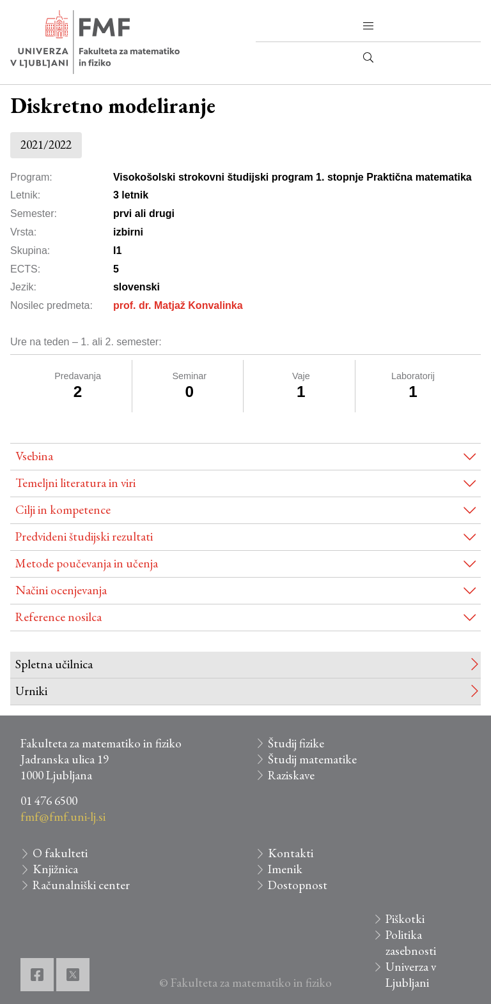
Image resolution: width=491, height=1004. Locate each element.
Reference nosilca (58, 617)
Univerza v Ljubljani (411, 975)
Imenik (285, 869)
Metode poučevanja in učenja (86, 563)
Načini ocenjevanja (61, 590)
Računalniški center (81, 885)
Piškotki (405, 919)
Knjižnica (55, 869)
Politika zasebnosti (411, 943)
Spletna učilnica (54, 664)
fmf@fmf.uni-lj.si (62, 817)
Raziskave (291, 775)
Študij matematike (312, 759)
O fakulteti (60, 853)
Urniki (31, 691)
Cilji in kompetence (63, 510)
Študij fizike (296, 743)
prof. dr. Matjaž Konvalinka (178, 305)
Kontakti (290, 853)
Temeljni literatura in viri (75, 483)
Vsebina (34, 456)
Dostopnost (297, 885)
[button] (368, 26)
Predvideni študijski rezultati (84, 536)
